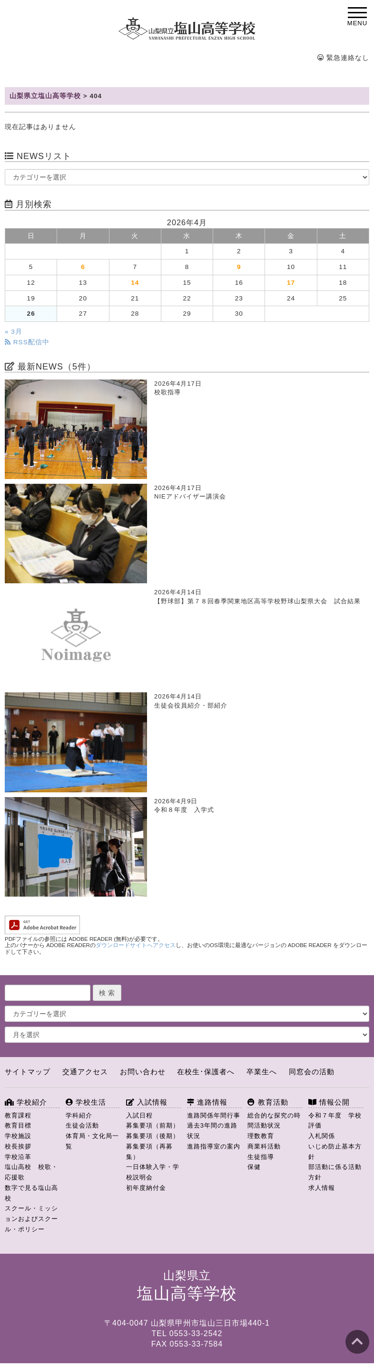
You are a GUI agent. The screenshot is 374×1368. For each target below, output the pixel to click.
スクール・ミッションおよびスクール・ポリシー (31, 1219)
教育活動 (267, 1102)
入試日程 (139, 1115)
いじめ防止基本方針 (335, 1151)
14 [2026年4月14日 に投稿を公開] (135, 282)
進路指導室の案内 (213, 1146)
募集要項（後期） (152, 1135)
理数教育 (260, 1135)
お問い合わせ (143, 1072)
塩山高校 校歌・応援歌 (31, 1172)
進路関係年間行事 (213, 1115)
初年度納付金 (146, 1187)
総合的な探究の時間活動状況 (274, 1120)
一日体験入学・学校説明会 (152, 1172)
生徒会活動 (82, 1125)
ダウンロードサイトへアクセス (136, 945)
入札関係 (321, 1135)
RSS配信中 (27, 342)
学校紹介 (26, 1102)
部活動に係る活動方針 (335, 1172)
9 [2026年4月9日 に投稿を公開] (239, 266)
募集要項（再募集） (149, 1151)
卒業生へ (261, 1072)
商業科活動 (264, 1146)
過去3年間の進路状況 (212, 1130)
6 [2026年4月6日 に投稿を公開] (83, 266)
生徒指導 (260, 1156)
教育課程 (18, 1115)
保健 (254, 1166)
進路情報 (207, 1102)
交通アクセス (85, 1072)
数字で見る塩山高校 (31, 1193)
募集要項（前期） (152, 1125)
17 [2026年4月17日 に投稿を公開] (291, 282)
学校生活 (86, 1102)
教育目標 (18, 1125)
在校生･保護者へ (206, 1072)
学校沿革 (18, 1156)
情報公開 (329, 1102)
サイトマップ (27, 1072)
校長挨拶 (18, 1146)
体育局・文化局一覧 (92, 1141)
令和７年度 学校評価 (335, 1120)
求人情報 (321, 1187)
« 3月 (13, 331)
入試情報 (146, 1102)
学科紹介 (79, 1115)
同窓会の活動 (312, 1072)
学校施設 (18, 1135)
